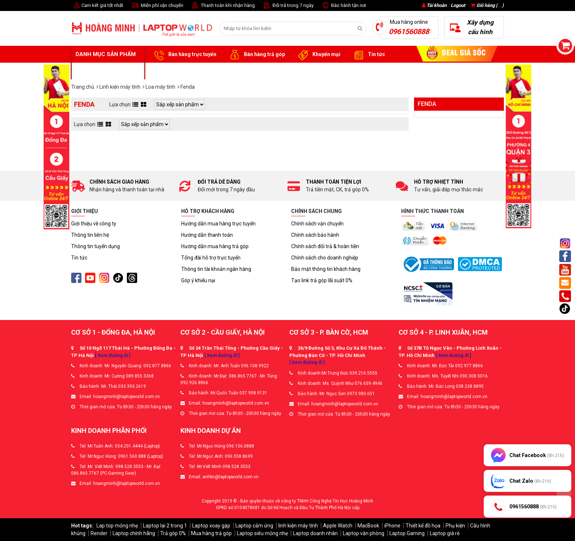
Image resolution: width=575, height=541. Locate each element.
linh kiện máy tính (298, 526)
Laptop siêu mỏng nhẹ (262, 533)
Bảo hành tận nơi (343, 5)
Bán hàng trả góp (256, 54)
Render (99, 533)
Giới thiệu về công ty (93, 224)
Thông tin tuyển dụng (95, 246)
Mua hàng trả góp (211, 533)
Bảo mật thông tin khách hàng (325, 269)
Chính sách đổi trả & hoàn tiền (325, 246)
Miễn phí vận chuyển (157, 5)
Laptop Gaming (407, 533)
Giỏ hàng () (487, 5)
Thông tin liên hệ (90, 235)
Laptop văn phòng (363, 533)
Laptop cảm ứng (254, 526)
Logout (458, 5)
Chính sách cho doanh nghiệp (324, 258)
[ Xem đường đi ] (112, 355)
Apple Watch (337, 526)
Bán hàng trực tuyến (184, 54)
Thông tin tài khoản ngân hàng (216, 269)
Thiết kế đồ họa (423, 526)
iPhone (392, 526)
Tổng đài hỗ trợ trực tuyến (211, 258)
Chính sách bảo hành (315, 235)
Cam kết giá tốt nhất (97, 5)
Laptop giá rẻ (444, 533)
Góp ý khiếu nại (198, 280)
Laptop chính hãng (134, 533)
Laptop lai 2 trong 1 (165, 526)
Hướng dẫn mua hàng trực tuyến (218, 224)
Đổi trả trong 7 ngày (288, 5)
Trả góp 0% (173, 533)
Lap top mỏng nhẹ (117, 526)
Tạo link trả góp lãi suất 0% (321, 280)
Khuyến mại (318, 54)
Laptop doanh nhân (315, 533)
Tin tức (368, 54)
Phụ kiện (455, 526)
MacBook (368, 526)
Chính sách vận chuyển (317, 224)
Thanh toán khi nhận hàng (223, 5)
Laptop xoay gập (211, 526)
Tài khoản (436, 5)
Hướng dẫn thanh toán (207, 235)
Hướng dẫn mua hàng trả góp (215, 246)
